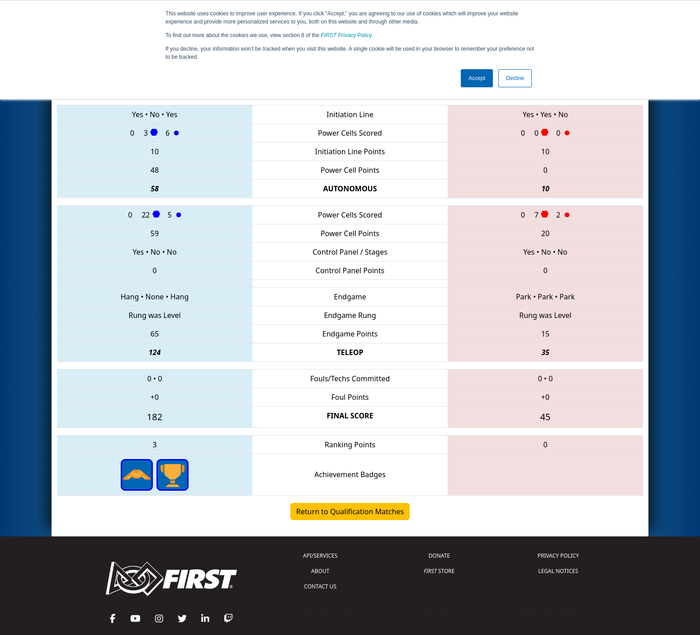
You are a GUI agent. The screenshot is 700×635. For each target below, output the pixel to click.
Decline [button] (515, 78)
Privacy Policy (346, 35)
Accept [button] (476, 78)
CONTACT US (320, 586)
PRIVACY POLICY (558, 555)
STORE (439, 571)
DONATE (439, 555)
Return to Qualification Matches (350, 512)
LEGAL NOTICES (558, 571)
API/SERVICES (320, 555)
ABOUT (320, 571)
